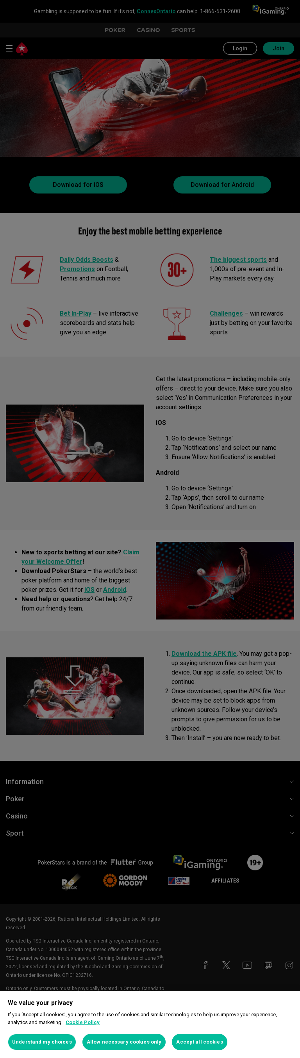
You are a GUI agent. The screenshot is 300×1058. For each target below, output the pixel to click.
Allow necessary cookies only (124, 1042)
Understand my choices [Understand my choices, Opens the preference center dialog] (42, 1042)
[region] (150, 1024)
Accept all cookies (199, 1042)
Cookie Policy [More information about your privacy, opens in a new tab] (83, 1022)
